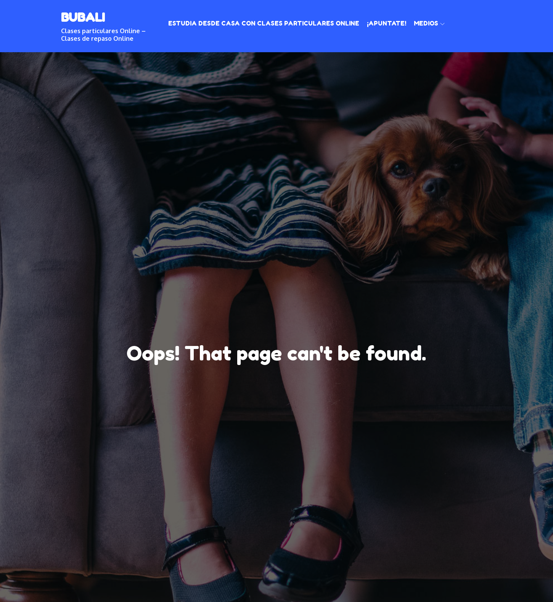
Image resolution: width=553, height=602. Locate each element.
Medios (429, 23)
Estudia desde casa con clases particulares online (263, 23)
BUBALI (83, 17)
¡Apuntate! (386, 23)
